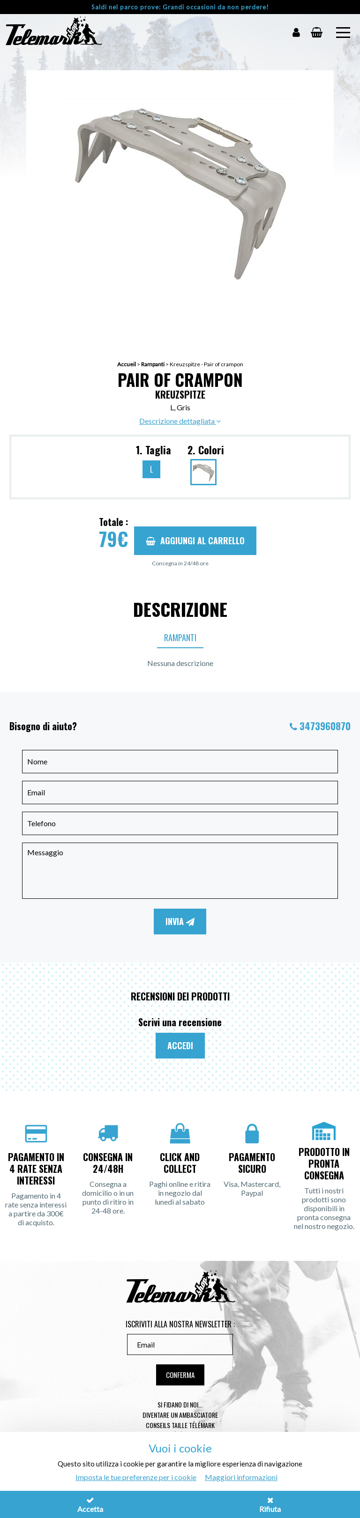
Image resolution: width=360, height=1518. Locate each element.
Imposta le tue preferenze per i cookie (135, 1477)
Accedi (180, 1045)
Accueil (126, 364)
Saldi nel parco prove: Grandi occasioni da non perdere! (180, 7)
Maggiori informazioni (241, 1477)
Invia (180, 921)
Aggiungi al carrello (195, 540)
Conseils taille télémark (180, 1425)
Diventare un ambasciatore (180, 1415)
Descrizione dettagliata (180, 420)
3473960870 (325, 726)
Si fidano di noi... (180, 1404)
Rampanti (153, 364)
